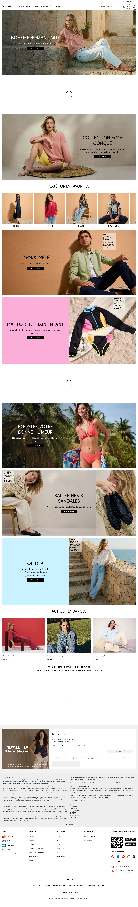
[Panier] (134, 6)
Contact (31, 860)
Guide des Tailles (33, 856)
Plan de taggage (61, 856)
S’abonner (119, 751)
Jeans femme (73, 807)
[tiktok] (134, 856)
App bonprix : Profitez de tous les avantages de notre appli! (123, 832)
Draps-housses (74, 814)
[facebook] (118, 856)
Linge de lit (73, 812)
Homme (59, 840)
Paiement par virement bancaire (15, 854)
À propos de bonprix (89, 836)
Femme (59, 836)
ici (75, 759)
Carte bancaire (11, 845)
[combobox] (107, 6)
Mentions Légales (90, 885)
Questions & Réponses (35, 836)
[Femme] (22, 6)
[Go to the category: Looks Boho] (69, 42)
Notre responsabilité (89, 840)
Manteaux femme (74, 810)
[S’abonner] (120, 751)
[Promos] (58, 6)
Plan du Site (101, 885)
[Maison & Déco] (47, 6)
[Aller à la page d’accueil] (10, 6)
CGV (34, 885)
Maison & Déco (60, 848)
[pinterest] (112, 856)
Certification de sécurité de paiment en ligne (125, 867)
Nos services (32, 831)
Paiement (4, 831)
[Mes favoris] (129, 6)
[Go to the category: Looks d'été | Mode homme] (69, 262)
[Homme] (29, 6)
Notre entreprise (88, 831)
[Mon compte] (124, 6)
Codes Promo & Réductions (36, 852)
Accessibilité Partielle (44, 885)
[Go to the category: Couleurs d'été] (69, 435)
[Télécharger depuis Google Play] (130, 840)
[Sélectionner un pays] (69, 892)
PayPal (9, 849)
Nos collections (61, 831)
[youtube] (123, 856)
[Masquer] (69, 825)
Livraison (31, 840)
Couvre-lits (73, 817)
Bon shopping (35, 48)
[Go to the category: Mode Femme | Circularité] (69, 147)
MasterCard (10, 836)
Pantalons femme (74, 805)
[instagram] (128, 856)
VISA (8, 841)
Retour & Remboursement (36, 848)
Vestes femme (73, 808)
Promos (59, 852)
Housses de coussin (75, 815)
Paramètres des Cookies (76, 885)
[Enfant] (36, 6)
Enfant (58, 844)
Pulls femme (73, 803)
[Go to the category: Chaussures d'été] (69, 503)
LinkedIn (118, 783)
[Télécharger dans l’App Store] (130, 844)
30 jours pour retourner (126, 2)
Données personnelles (108, 759)
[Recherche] (118, 6)
